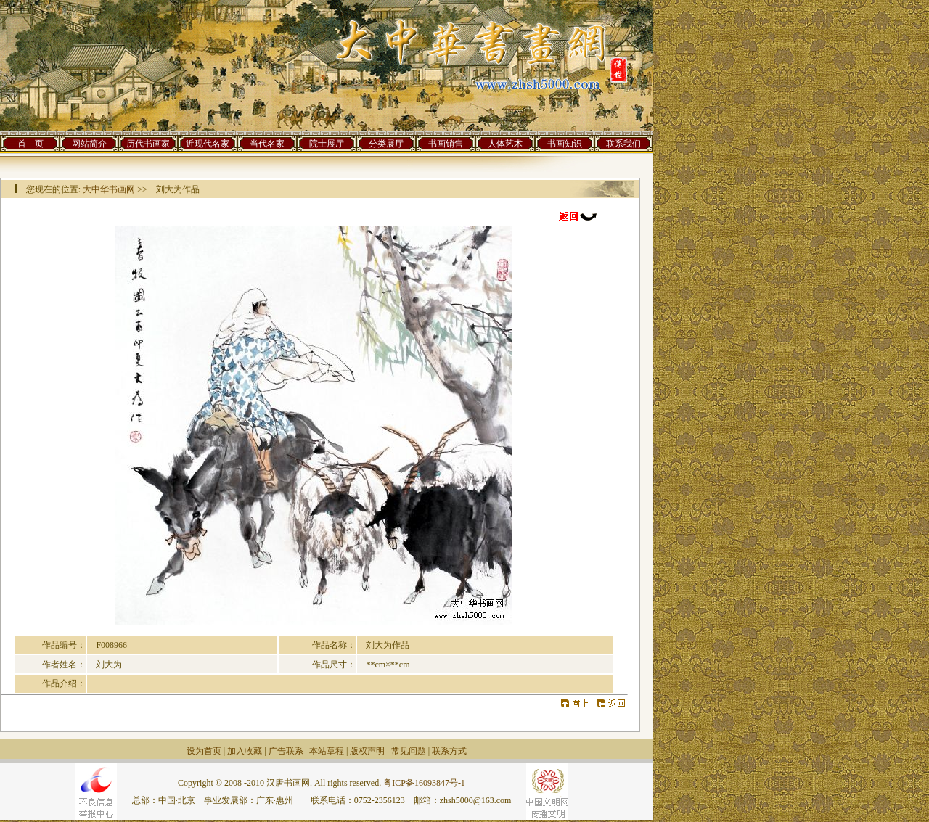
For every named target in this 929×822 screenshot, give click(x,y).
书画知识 (564, 144)
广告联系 (286, 751)
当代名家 (267, 144)
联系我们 (623, 144)
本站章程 (326, 751)
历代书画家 (148, 144)
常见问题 (408, 751)
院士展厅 (326, 144)
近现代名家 (207, 144)
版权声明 (367, 751)
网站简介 (89, 144)
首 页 (30, 144)
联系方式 (449, 751)
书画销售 (445, 144)
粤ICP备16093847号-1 (424, 783)
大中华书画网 (109, 189)
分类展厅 (386, 144)
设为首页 (204, 751)
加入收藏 (244, 751)
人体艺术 (505, 144)
